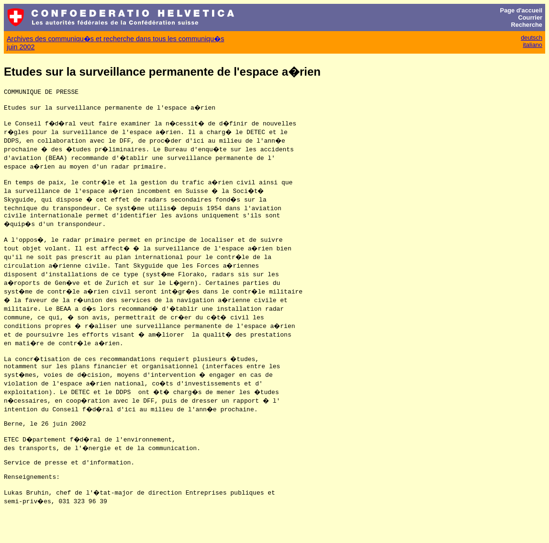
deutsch (531, 37)
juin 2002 (20, 47)
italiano (532, 44)
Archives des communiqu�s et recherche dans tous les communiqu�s (115, 39)
